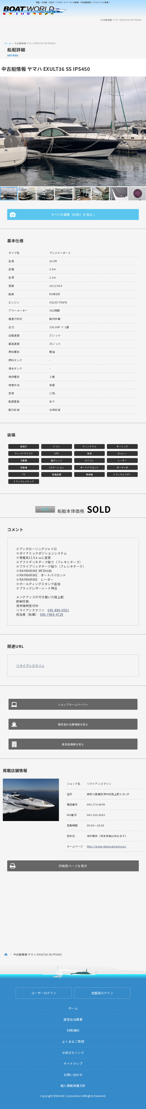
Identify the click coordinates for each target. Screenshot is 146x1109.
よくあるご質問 (73, 1041)
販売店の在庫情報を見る (73, 724)
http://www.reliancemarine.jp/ (107, 846)
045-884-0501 (58, 610)
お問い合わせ (73, 1074)
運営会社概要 (73, 1019)
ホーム (7, 43)
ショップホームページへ (73, 704)
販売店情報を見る (73, 744)
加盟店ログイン (102, 993)
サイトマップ (73, 1063)
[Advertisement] (73, 31)
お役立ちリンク (73, 1052)
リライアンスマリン (30, 665)
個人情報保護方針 (73, 1085)
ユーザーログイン (44, 993)
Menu (140, 10)
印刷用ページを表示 (73, 866)
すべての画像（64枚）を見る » (73, 214)
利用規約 (73, 1030)
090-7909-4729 (51, 614)
